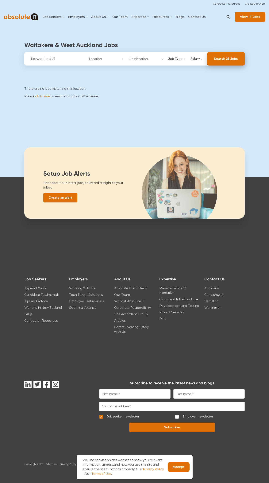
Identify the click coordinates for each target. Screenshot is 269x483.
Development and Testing (179, 306)
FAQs (28, 314)
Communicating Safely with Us (131, 329)
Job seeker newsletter (123, 416)
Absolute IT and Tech (130, 288)
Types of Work (35, 288)
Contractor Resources (226, 3)
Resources (162, 17)
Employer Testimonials (86, 301)
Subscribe (172, 427)
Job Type (175, 59)
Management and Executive (173, 290)
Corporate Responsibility (132, 307)
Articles (119, 320)
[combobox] (106, 59)
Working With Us (82, 288)
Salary (195, 59)
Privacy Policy (68, 463)
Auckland (211, 288)
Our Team (120, 17)
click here (42, 96)
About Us (100, 17)
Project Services (171, 312)
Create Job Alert (255, 3)
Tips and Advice (36, 301)
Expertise (140, 17)
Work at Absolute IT (129, 301)
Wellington (212, 307)
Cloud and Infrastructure (178, 299)
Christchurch (214, 295)
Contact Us (197, 17)
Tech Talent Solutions (86, 295)
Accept (178, 467)
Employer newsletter (198, 416)
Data (163, 319)
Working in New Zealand (43, 307)
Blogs (179, 17)
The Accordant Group (131, 314)
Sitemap (51, 463)
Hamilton (211, 301)
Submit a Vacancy (82, 307)
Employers (77, 17)
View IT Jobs (250, 17)
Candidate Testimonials (41, 295)
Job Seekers (53, 17)
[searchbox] (105, 58)
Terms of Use (101, 474)
